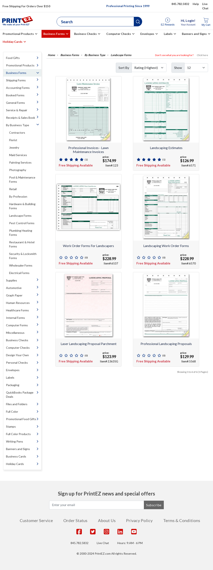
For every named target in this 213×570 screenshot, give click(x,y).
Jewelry (14, 147)
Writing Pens (14, 441)
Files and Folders (16, 404)
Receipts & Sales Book (20, 117)
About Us (107, 520)
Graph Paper (14, 295)
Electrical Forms (19, 273)
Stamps (11, 426)
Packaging (12, 385)
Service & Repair (16, 110)
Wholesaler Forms (20, 265)
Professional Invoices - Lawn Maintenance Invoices (88, 150)
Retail (13, 189)
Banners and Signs (194, 33)
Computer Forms (17, 325)
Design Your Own (17, 355)
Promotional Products (18, 33)
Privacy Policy (139, 520)
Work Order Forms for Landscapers (88, 246)
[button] (138, 21)
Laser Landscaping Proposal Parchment (88, 344)
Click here (202, 55)
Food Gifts (13, 58)
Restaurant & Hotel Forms (21, 244)
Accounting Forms (18, 87)
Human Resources (18, 303)
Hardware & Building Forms (22, 206)
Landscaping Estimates (166, 148)
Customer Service (36, 520)
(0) (86, 257)
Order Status (75, 520)
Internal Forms (15, 317)
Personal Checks (17, 362)
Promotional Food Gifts (21, 419)
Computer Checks (118, 33)
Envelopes (147, 33)
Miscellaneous (15, 332)
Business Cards (16, 456)
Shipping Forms (16, 80)
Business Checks (85, 33)
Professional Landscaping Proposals (166, 344)
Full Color (12, 411)
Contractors (17, 132)
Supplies (11, 280)
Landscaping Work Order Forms (166, 246)
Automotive (14, 288)
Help (196, 4)
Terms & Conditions (181, 520)
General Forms (15, 102)
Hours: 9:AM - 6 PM (130, 543)
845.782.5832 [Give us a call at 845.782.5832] (180, 4)
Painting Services (20, 162)
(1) (86, 159)
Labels (168, 33)
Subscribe (154, 505)
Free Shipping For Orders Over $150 (26, 6)
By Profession (18, 196)
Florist (13, 140)
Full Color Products (18, 434)
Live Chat (103, 543)
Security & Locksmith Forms (23, 256)
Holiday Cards (12, 41)
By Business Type (17, 125)
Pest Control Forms (21, 223)
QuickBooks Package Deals (19, 394)
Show (178, 68)
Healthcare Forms (17, 310)
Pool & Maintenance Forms (22, 179)
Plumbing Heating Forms (20, 232)
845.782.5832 (79, 543)
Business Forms (54, 33)
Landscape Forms (20, 215)
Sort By (124, 68)
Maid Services (18, 155)
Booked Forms (15, 95)
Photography (17, 170)
